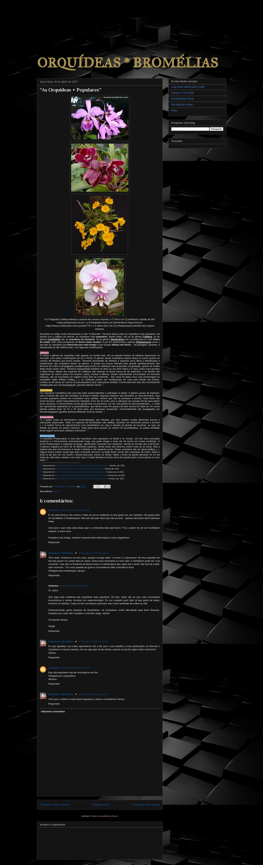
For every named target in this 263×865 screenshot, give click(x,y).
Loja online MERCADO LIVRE (188, 86)
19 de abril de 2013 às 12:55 (93, 694)
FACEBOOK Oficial (182, 104)
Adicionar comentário (53, 711)
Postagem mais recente (54, 804)
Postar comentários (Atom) (104, 816)
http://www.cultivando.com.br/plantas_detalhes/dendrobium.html (81, 475)
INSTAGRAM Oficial (182, 98)
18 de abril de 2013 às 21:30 (74, 667)
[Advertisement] (27, 22)
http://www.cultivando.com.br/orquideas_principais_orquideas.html (82, 466)
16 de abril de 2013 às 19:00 (74, 510)
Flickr (174, 110)
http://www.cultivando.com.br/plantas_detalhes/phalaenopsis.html (82, 479)
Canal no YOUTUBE (182, 92)
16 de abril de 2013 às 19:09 (93, 553)
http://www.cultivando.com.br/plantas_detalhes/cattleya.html (80, 469)
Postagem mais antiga (146, 804)
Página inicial (100, 804)
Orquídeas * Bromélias (60, 553)
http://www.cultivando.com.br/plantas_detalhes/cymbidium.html (81, 472)
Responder (54, 542)
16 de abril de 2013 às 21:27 (74, 585)
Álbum (56, 491)
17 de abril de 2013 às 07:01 (93, 641)
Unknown (53, 510)
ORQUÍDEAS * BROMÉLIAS (127, 63)
